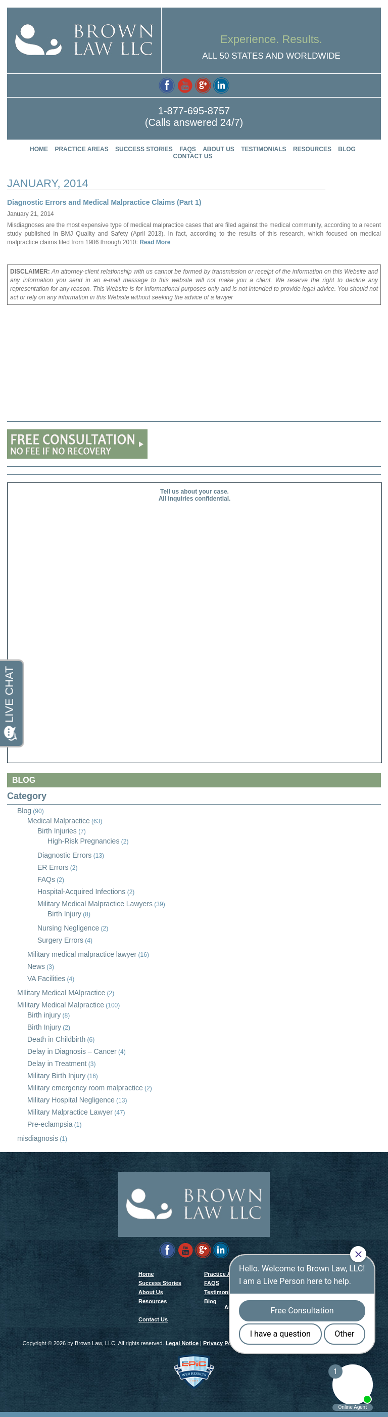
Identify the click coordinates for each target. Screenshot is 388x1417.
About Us (218, 149)
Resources (312, 149)
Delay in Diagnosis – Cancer (72, 1051)
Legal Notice (182, 1348)
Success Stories (144, 149)
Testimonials (263, 149)
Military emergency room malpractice (85, 1088)
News (36, 966)
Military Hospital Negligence (71, 1100)
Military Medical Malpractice (60, 1005)
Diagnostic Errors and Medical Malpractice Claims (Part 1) (104, 202)
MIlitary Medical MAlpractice (61, 993)
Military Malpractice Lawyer (70, 1112)
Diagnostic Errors (64, 855)
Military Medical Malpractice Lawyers (95, 904)
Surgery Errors (60, 940)
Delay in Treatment (57, 1063)
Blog (347, 149)
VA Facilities (46, 979)
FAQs (46, 879)
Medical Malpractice (58, 821)
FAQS (187, 149)
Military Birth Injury (56, 1076)
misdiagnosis (37, 1138)
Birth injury (44, 1015)
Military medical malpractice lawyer (81, 954)
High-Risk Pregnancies (83, 841)
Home (39, 149)
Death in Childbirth (56, 1039)
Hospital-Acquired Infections (81, 892)
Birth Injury (64, 914)
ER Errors (52, 867)
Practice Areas (81, 149)
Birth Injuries (57, 831)
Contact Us (193, 156)
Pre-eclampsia (49, 1124)
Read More (154, 242)
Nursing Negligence (68, 928)
